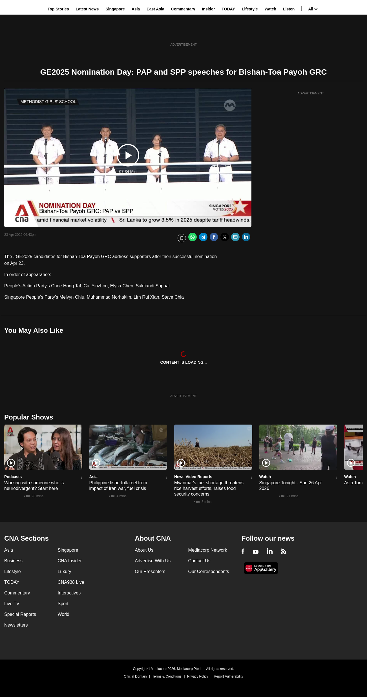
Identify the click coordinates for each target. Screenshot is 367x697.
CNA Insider (69, 560)
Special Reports (20, 614)
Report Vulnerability (228, 676)
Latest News (87, 32)
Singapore (115, 32)
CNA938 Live (71, 582)
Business (13, 560)
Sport (63, 603)
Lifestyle (250, 32)
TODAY (228, 32)
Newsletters (16, 625)
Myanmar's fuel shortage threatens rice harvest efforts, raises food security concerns (209, 488)
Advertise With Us (153, 560)
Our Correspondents (208, 571)
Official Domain (135, 676)
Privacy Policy (197, 676)
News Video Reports (193, 476)
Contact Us (199, 560)
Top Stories (58, 32)
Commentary (183, 32)
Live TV (11, 603)
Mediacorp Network (207, 550)
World (63, 614)
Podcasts (13, 476)
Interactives (69, 593)
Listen (289, 32)
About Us (144, 550)
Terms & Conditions (167, 676)
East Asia (155, 32)
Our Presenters (150, 571)
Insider (208, 32)
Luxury (64, 571)
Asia (136, 32)
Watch (270, 32)
